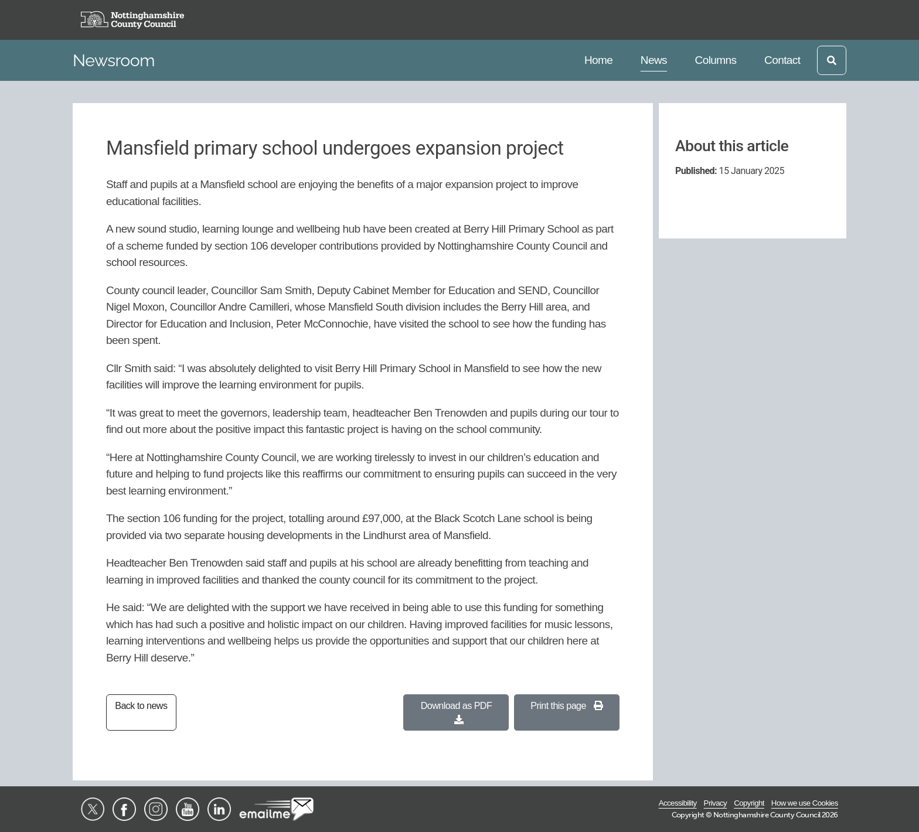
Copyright (749, 803)
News (656, 59)
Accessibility (678, 803)
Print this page (566, 705)
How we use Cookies (804, 803)
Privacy (715, 803)
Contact (782, 59)
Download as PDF (456, 712)
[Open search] (831, 60)
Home (600, 59)
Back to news (141, 705)
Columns (716, 59)
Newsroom (114, 60)
